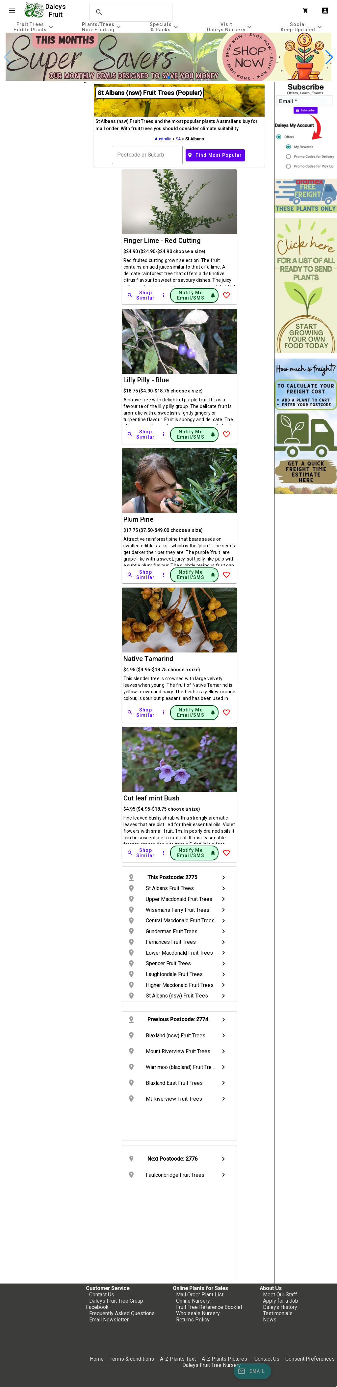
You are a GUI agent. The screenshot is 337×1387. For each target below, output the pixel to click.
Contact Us (101, 1294)
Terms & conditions (132, 1359)
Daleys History (280, 1307)
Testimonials (278, 1313)
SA (178, 138)
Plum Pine (138, 519)
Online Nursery (193, 1301)
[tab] (34, 27)
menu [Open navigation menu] (12, 10)
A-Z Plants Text (178, 1359)
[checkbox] (42, 110)
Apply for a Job (280, 1301)
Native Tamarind (148, 659)
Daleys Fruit (56, 10)
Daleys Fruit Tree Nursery (211, 1365)
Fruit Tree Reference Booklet (209, 1307)
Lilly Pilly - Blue (146, 380)
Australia (163, 138)
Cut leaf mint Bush (151, 798)
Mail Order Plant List (199, 1294)
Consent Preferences (310, 1359)
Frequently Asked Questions (122, 1313)
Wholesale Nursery (198, 1313)
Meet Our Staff (280, 1294)
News (269, 1319)
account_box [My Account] (325, 10)
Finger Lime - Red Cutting (162, 241)
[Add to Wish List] (226, 295)
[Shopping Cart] (306, 10)
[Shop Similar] (141, 295)
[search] (130, 12)
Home (97, 1359)
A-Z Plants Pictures (224, 1359)
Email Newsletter (109, 1319)
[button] (168, 77)
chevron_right (223, 877)
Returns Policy (193, 1319)
